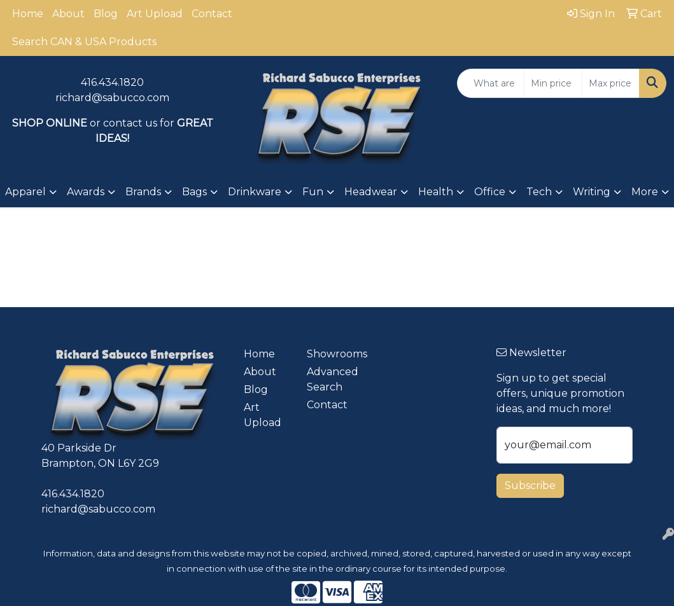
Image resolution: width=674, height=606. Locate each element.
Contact (212, 14)
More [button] (644, 192)
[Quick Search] (490, 83)
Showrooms (331, 354)
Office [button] (489, 192)
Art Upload (155, 14)
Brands (143, 192)
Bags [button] (194, 192)
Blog (106, 14)
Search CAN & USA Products (84, 42)
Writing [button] (591, 192)
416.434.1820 (112, 82)
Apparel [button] (25, 192)
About (68, 14)
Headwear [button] (370, 192)
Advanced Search (331, 379)
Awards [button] (85, 192)
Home (27, 14)
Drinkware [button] (254, 192)
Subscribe (530, 485)
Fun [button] (312, 192)
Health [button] (435, 192)
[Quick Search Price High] (611, 83)
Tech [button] (539, 192)
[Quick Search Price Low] (553, 83)
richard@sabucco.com (112, 98)
